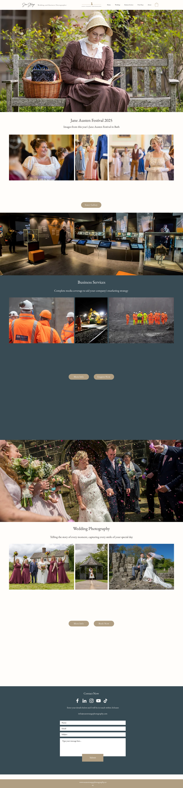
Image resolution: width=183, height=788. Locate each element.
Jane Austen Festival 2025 (91, 120)
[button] (156, 5)
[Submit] (92, 758)
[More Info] (79, 377)
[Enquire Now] (104, 377)
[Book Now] (104, 623)
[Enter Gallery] (91, 205)
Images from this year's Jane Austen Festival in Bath (91, 127)
